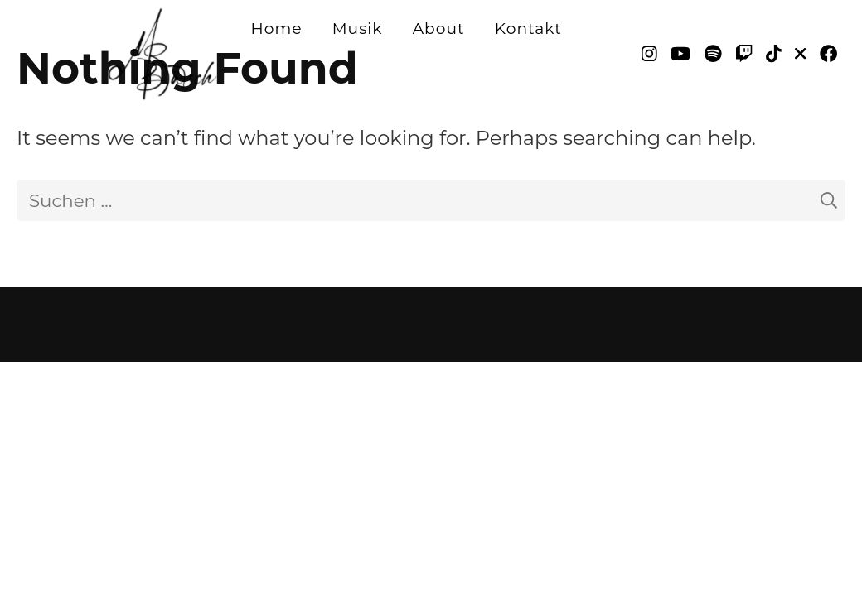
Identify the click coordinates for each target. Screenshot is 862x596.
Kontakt (528, 28)
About (439, 28)
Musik (357, 28)
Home (277, 28)
